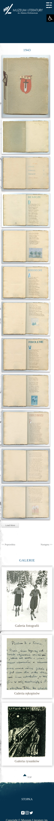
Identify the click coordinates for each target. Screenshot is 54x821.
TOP (27, 777)
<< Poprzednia (8, 544)
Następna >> (46, 544)
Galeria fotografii (27, 625)
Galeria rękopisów (27, 693)
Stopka (27, 799)
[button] (50, 18)
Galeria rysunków (27, 761)
